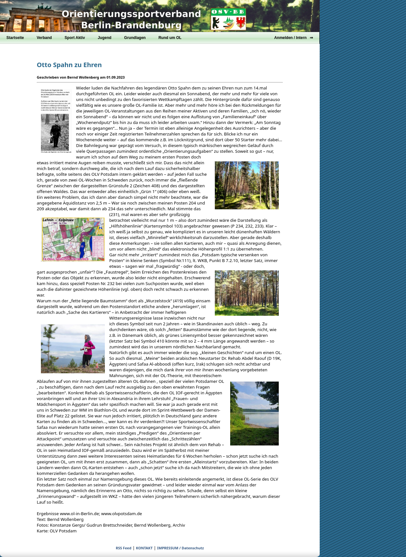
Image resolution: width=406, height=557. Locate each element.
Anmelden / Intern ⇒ (293, 37)
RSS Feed (123, 547)
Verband (44, 37)
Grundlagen (134, 37)
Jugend (105, 37)
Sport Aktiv (75, 37)
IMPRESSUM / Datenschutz (180, 547)
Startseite (15, 37)
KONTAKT (144, 547)
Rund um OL (170, 37)
